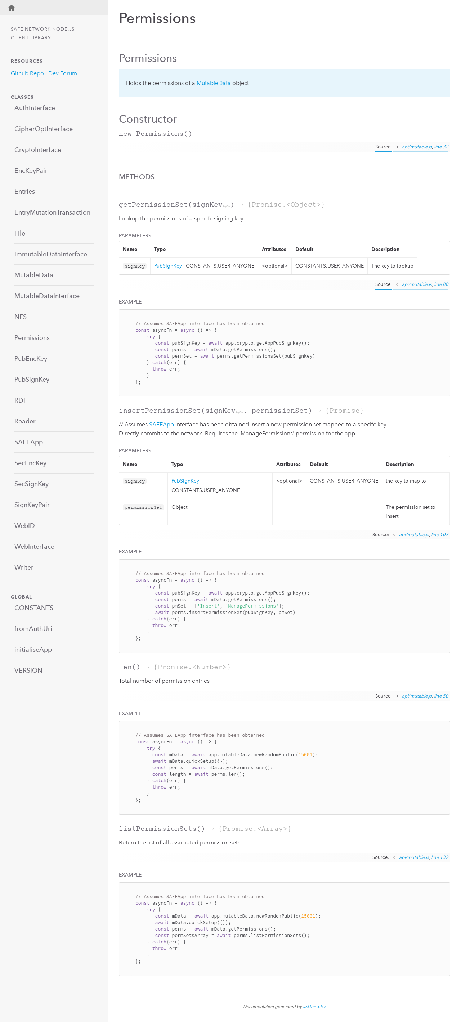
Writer (23, 567)
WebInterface (34, 546)
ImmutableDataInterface (50, 254)
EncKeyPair (31, 170)
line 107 (439, 534)
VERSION (28, 670)
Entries (24, 191)
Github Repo (27, 73)
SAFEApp (28, 442)
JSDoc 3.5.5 (314, 1006)
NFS (20, 317)
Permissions (32, 338)
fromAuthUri (33, 629)
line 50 (441, 696)
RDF (20, 400)
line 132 (439, 857)
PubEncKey (30, 358)
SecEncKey (30, 463)
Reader (25, 421)
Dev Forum (62, 73)
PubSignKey (31, 379)
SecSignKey (31, 484)
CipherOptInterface (43, 129)
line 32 (441, 146)
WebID (24, 526)
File (19, 233)
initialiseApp (33, 649)
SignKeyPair (32, 505)
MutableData (33, 275)
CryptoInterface (37, 150)
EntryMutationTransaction (52, 212)
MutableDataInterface (47, 296)
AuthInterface (34, 108)
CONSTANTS (33, 608)
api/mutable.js (417, 146)
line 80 (441, 284)
